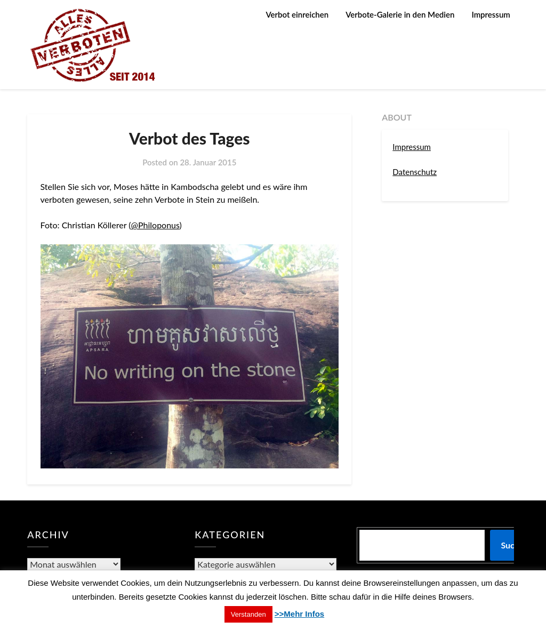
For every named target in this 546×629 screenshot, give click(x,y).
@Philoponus (155, 225)
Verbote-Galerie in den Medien (400, 14)
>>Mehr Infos (299, 613)
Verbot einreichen (297, 14)
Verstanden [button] (248, 614)
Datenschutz (414, 172)
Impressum (490, 14)
